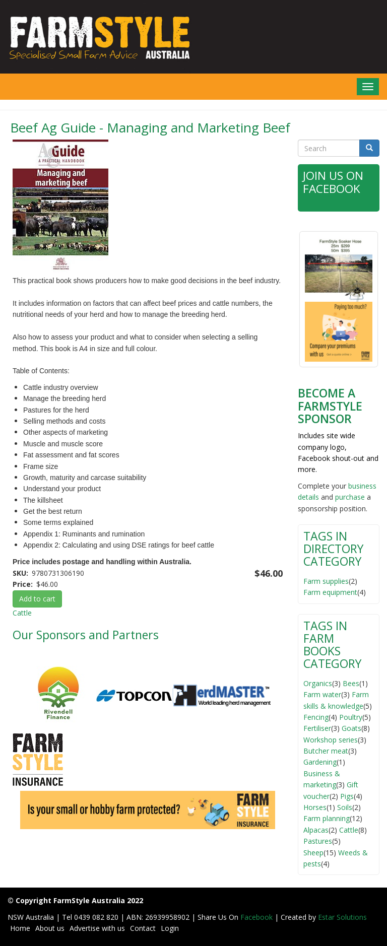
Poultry (350, 716)
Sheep (313, 852)
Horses (315, 807)
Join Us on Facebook (333, 181)
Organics (317, 683)
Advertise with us (97, 927)
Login (170, 927)
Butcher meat (325, 750)
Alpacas (316, 829)
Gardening (320, 762)
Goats (351, 727)
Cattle (22, 613)
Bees (351, 683)
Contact (143, 927)
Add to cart (37, 598)
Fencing (316, 716)
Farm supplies (326, 580)
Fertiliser (317, 727)
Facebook (257, 916)
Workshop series (330, 739)
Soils (344, 807)
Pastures (317, 840)
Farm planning (326, 818)
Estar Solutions (342, 916)
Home (20, 927)
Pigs (347, 795)
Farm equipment (330, 591)
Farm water (322, 694)
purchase (350, 496)
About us (49, 927)
